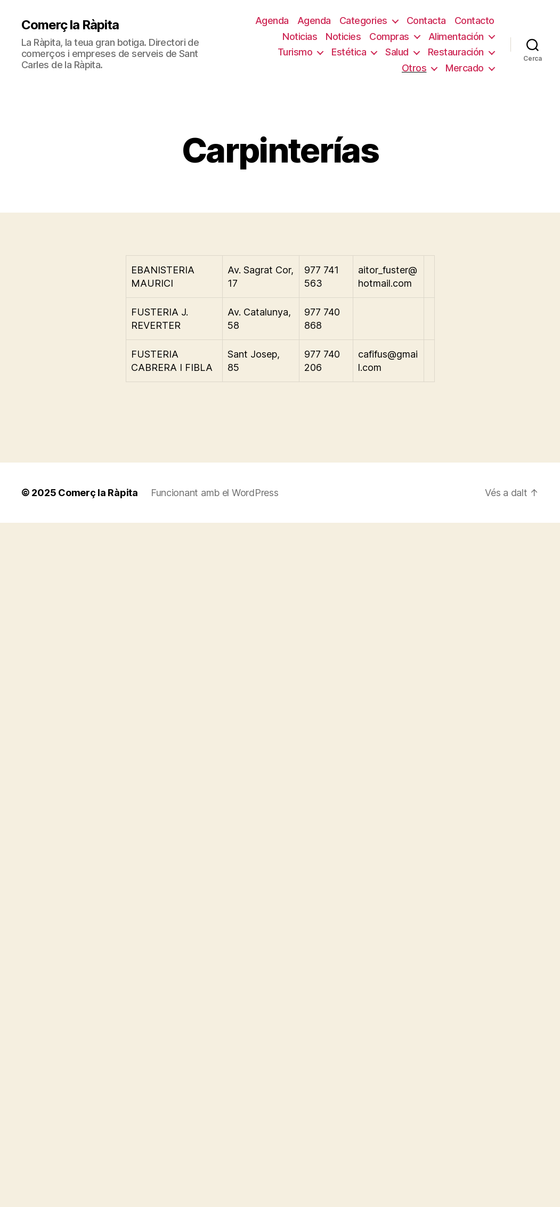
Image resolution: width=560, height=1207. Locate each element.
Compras (389, 36)
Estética (348, 52)
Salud (397, 52)
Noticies (343, 36)
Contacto (474, 20)
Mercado (464, 68)
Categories (363, 20)
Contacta (426, 20)
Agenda (272, 20)
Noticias (299, 36)
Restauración (456, 52)
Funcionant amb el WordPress (215, 492)
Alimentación (456, 36)
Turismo (295, 52)
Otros (414, 68)
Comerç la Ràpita (70, 25)
